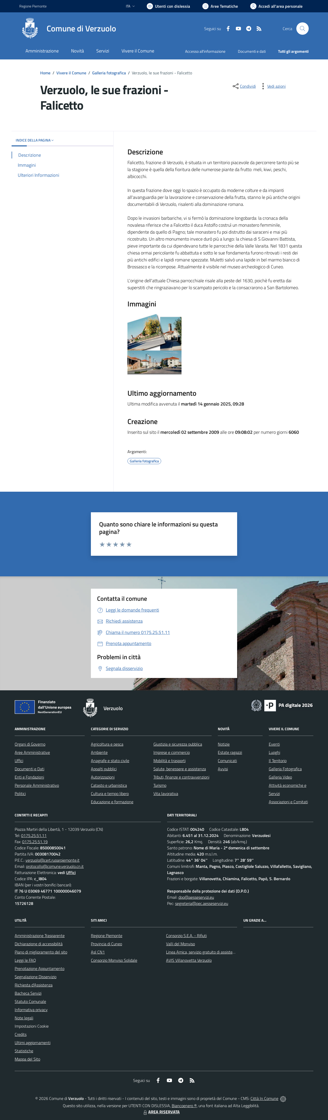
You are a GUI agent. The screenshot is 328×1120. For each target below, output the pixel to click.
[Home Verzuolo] (67, 28)
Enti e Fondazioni (29, 777)
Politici (20, 793)
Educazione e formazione (112, 802)
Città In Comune (264, 1098)
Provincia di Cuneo (106, 944)
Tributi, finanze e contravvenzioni (181, 777)
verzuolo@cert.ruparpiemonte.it (52, 860)
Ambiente (99, 752)
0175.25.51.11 (34, 835)
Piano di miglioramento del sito (41, 952)
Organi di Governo (30, 744)
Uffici (19, 760)
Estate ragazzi (230, 752)
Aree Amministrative (32, 752)
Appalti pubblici (104, 769)
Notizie (224, 744)
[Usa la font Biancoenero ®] (168, 6)
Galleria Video (280, 777)
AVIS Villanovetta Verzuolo (189, 960)
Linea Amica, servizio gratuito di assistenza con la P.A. (211, 952)
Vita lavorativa (165, 793)
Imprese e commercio (171, 752)
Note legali (24, 1018)
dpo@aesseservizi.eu (196, 897)
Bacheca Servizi (28, 993)
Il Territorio (278, 760)
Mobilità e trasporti (169, 760)
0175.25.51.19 (35, 842)
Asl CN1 (98, 952)
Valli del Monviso (180, 944)
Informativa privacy (31, 1010)
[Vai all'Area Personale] (276, 6)
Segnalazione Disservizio (35, 977)
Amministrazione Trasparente (40, 935)
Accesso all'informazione (205, 51)
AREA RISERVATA (161, 1112)
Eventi (274, 744)
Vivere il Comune (71, 73)
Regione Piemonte (106, 935)
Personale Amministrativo (37, 785)
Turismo (159, 785)
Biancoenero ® (184, 1106)
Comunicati (227, 760)
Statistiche (24, 1051)
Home (45, 73)
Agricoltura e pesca (107, 744)
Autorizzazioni (103, 777)
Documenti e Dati (29, 769)
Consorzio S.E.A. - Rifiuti (186, 935)
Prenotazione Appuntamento (39, 968)
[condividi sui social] (244, 86)
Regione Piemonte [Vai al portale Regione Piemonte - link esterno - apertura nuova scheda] (33, 6)
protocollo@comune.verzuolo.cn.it (55, 866)
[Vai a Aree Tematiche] (220, 6)
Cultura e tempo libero (110, 793)
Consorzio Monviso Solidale (114, 960)
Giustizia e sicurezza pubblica (177, 744)
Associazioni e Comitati (288, 802)
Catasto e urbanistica (109, 785)
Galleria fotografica (109, 73)
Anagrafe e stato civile (110, 760)
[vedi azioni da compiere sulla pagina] (272, 86)
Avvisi (223, 769)
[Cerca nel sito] (302, 28)
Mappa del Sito (27, 1059)
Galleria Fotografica (285, 769)
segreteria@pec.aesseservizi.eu (201, 903)
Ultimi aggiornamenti (32, 1042)
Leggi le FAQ (25, 960)
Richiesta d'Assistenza (34, 985)
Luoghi (274, 752)
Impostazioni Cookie (32, 1026)
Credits (21, 1034)
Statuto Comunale (30, 1001)
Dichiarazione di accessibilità (39, 944)
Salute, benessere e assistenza (179, 769)
